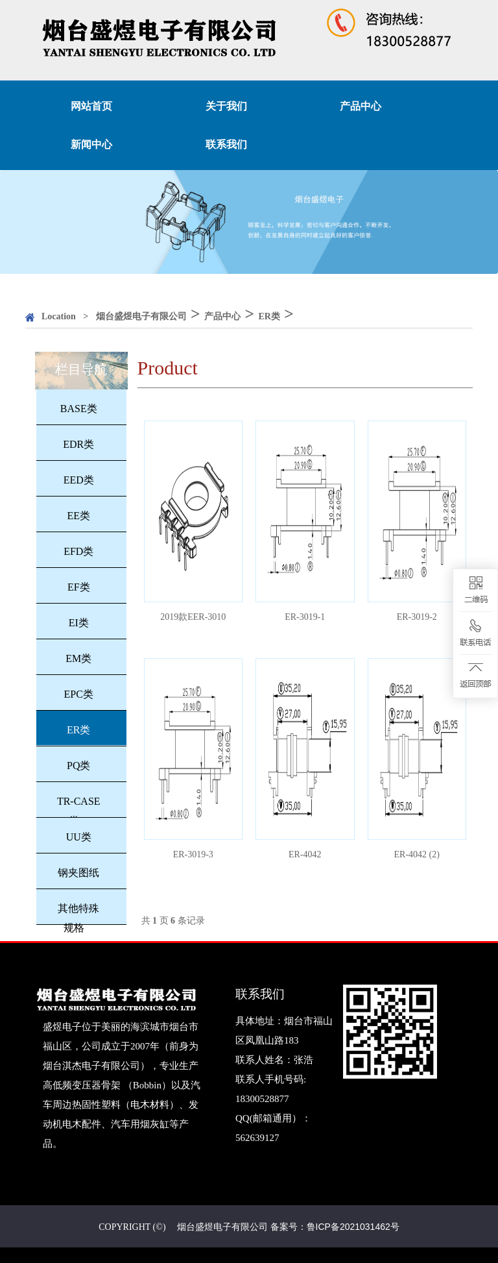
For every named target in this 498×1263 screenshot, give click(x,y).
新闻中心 (91, 144)
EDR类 (78, 444)
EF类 (78, 587)
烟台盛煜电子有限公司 (141, 316)
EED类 (79, 479)
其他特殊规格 (78, 918)
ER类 (268, 316)
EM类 (78, 658)
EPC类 (78, 694)
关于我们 (226, 106)
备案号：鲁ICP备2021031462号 (334, 1226)
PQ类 (78, 765)
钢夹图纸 (78, 872)
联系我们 (226, 144)
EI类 (79, 622)
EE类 (78, 515)
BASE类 (78, 408)
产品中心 (360, 106)
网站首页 (91, 106)
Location (59, 316)
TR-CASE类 (79, 811)
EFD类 (78, 551)
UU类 (78, 836)
